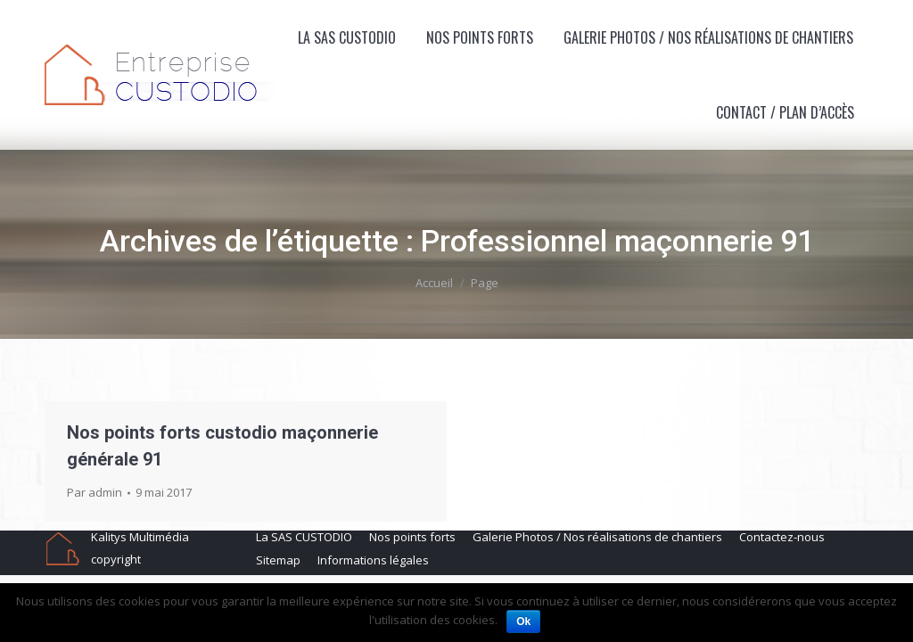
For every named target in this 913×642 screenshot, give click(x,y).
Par (94, 492)
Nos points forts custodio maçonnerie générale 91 (222, 446)
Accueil (434, 283)
